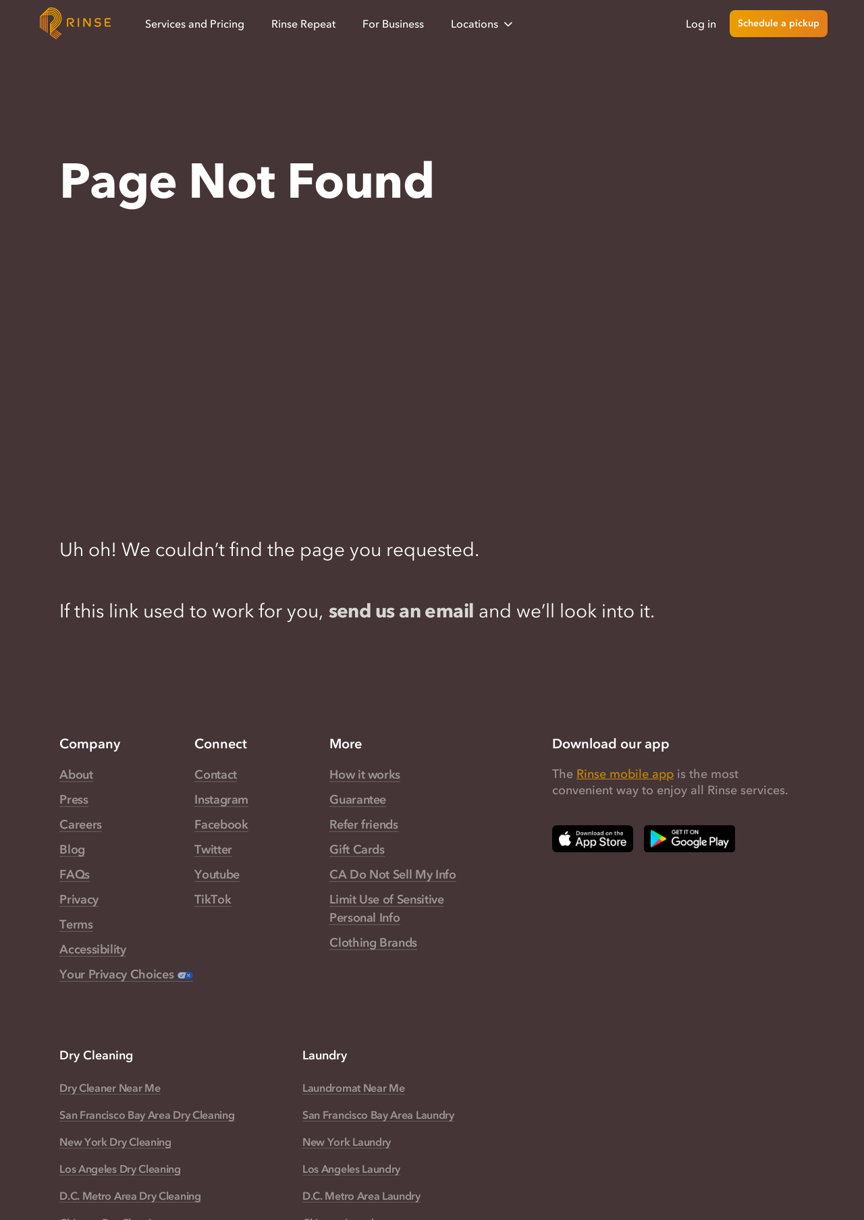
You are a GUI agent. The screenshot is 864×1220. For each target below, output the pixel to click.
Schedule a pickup (778, 23)
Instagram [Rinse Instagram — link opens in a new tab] (221, 799)
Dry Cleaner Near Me (109, 1087)
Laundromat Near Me (353, 1087)
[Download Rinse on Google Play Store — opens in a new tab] (689, 838)
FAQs (74, 874)
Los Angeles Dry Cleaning (120, 1168)
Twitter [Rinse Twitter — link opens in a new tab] (213, 849)
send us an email (401, 610)
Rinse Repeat (303, 23)
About (75, 774)
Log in (701, 23)
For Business (393, 23)
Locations (483, 24)
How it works (364, 774)
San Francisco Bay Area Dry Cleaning (146, 1114)
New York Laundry (346, 1141)
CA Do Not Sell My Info (392, 874)
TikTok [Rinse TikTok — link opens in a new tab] (212, 899)
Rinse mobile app (625, 774)
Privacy (78, 899)
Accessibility (92, 949)
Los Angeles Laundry (351, 1168)
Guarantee (357, 799)
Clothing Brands (373, 942)
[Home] (75, 24)
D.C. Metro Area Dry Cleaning (129, 1195)
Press (73, 799)
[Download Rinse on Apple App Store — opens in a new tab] (592, 838)
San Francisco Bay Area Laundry (378, 1114)
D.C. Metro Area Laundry (361, 1195)
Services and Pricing (194, 23)
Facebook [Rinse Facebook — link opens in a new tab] (221, 824)
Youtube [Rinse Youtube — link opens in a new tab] (216, 874)
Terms (75, 924)
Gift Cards (356, 849)
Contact (215, 774)
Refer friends (363, 824)
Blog (72, 849)
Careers (80, 824)
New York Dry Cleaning (115, 1141)
